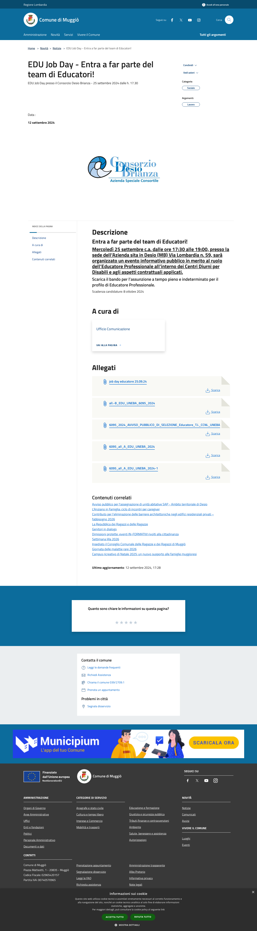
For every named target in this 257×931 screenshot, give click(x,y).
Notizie (57, 48)
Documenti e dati (34, 846)
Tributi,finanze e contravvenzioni (149, 820)
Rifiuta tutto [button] (142, 916)
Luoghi (186, 838)
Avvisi (185, 821)
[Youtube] (188, 19)
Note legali (135, 884)
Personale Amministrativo (39, 840)
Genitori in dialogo (104, 529)
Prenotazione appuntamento (93, 865)
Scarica (212, 390)
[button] (128, 925)
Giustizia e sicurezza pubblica (147, 814)
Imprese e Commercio (89, 821)
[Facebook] (170, 19)
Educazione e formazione (144, 808)
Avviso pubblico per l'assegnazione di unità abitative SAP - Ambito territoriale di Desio (149, 504)
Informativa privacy (141, 878)
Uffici (27, 821)
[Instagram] (197, 19)
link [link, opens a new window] (163, 909)
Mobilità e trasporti (88, 827)
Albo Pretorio (137, 872)
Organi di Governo (35, 808)
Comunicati (189, 814)
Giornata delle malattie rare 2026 (114, 549)
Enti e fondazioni (34, 827)
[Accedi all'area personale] (215, 5)
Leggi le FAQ (83, 878)
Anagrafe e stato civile (90, 808)
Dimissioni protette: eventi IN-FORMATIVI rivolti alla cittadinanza (135, 534)
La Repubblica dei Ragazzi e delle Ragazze (120, 524)
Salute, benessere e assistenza (147, 833)
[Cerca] (229, 19)
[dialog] (128, 909)
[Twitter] (179, 19)
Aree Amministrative (36, 814)
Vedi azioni (191, 73)
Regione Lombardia (35, 4)
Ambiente (135, 827)
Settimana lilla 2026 (105, 539)
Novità (44, 48)
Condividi (190, 65)
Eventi (186, 845)
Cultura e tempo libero (90, 814)
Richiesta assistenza (88, 884)
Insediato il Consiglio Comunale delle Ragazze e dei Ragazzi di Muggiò (139, 544)
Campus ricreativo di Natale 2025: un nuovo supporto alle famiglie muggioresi (144, 554)
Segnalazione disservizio (91, 872)
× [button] (253, 892)
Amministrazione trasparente (147, 865)
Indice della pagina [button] (42, 226)
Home (31, 48)
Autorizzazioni (138, 840)
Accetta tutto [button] (115, 917)
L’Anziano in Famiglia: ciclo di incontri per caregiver (126, 509)
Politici (28, 833)
